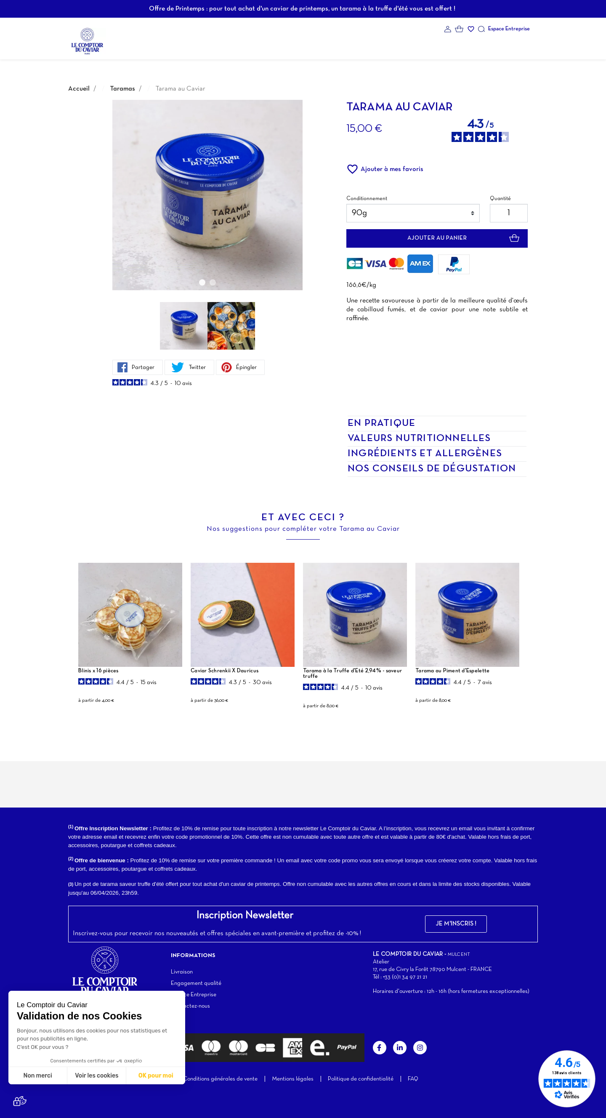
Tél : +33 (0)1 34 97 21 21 (400, 977)
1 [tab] (202, 282)
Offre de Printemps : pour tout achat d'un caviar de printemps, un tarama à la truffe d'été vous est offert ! (302, 9)
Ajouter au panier (437, 238)
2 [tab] (213, 282)
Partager (136, 367)
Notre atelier (343, 40)
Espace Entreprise (509, 29)
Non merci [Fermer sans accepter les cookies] (37, 1075)
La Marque (142, 40)
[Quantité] (509, 213)
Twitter (186, 367)
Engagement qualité (196, 983)
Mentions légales (293, 1079)
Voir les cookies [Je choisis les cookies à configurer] (96, 1075)
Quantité (500, 198)
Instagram (420, 1047)
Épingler (234, 367)
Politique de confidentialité (360, 1079)
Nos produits (188, 40)
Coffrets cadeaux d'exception (265, 40)
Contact (412, 40)
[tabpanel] (207, 195)
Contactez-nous (190, 1006)
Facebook (379, 1047)
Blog (381, 40)
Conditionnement (366, 198)
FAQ (413, 1079)
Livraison (182, 972)
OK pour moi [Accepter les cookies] (155, 1075)
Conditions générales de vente (220, 1079)
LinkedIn (400, 1047)
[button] (456, 924)
